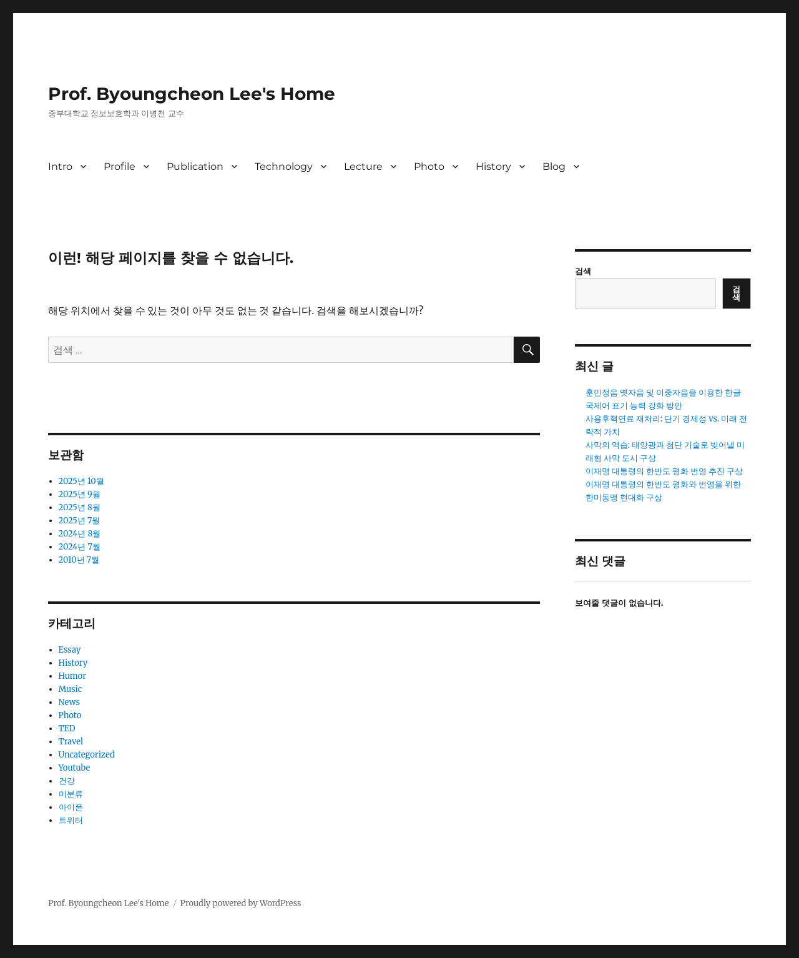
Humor (72, 676)
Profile (119, 166)
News (69, 702)
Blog (554, 166)
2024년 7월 (79, 546)
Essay (70, 649)
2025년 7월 (79, 520)
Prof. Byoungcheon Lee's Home (191, 93)
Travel (71, 741)
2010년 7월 (79, 560)
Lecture (363, 166)
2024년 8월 (80, 533)
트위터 (71, 820)
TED (67, 728)
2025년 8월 (79, 507)
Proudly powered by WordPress (240, 903)
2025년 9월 (79, 494)
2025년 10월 (81, 481)
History (493, 166)
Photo (429, 166)
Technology (284, 166)
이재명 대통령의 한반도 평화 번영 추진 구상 (664, 471)
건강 (67, 781)
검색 (583, 271)
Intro (60, 166)
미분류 (71, 794)
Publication (195, 166)
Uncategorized (87, 754)
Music (70, 689)
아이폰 (71, 807)
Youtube (75, 768)
